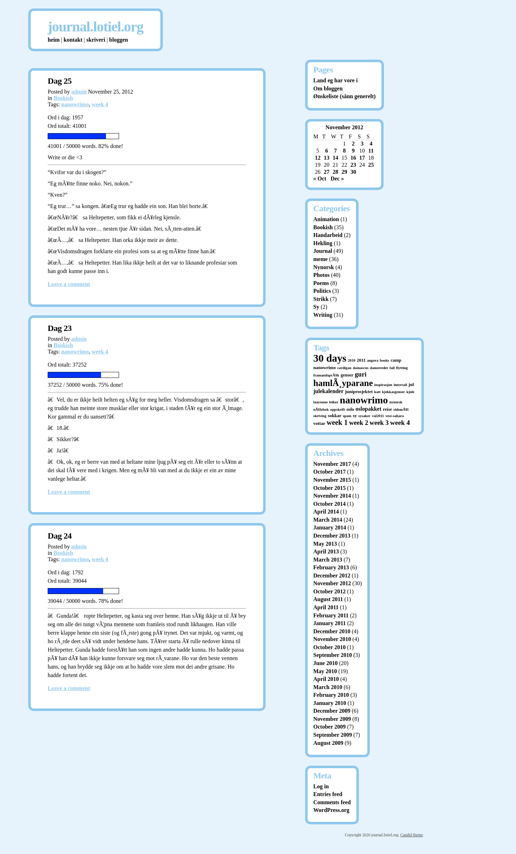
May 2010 (325, 671)
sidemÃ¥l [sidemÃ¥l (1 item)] (401, 409)
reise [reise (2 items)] (387, 409)
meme (320, 259)
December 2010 (331, 631)
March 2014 (327, 520)
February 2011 (331, 615)
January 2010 (329, 703)
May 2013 (325, 544)
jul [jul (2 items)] (411, 384)
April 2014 (326, 512)
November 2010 (332, 639)
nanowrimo (75, 104)
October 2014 (329, 504)
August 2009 (328, 743)
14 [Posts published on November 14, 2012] (335, 158)
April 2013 (326, 551)
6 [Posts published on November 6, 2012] (326, 151)
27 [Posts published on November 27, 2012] (327, 172)
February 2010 (331, 695)
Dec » (337, 179)
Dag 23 (60, 328)
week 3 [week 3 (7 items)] (379, 422)
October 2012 (329, 591)
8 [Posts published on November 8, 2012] (344, 151)
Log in (321, 786)
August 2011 (328, 599)
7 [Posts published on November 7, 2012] (335, 151)
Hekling (322, 243)
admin (79, 92)
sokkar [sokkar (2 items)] (334, 415)
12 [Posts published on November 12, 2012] (318, 158)
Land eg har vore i (335, 80)
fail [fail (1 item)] (392, 368)
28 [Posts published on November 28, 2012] (335, 172)
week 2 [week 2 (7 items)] (358, 422)
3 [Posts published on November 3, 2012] (362, 144)
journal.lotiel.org (95, 27)
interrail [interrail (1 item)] (400, 385)
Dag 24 (60, 535)
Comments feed (332, 802)
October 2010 (329, 647)
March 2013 (327, 560)
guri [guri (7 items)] (361, 374)
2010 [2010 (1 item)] (351, 360)
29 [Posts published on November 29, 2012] (344, 172)
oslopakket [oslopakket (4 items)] (368, 409)
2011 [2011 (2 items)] (361, 360)
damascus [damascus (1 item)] (360, 368)
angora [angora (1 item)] (372, 360)
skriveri (96, 40)
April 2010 (326, 679)
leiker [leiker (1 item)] (333, 402)
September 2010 (332, 655)
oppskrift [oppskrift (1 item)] (337, 409)
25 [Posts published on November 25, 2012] (371, 165)
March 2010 (327, 687)
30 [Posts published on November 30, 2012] (353, 172)
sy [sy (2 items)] (355, 415)
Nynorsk (323, 267)
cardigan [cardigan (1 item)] (344, 368)
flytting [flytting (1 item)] (402, 368)
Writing (322, 315)
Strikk (321, 299)
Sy (316, 307)
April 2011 (326, 607)
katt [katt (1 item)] (377, 392)
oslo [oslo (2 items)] (350, 409)
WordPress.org (331, 810)
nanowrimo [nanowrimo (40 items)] (364, 400)
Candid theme (411, 835)
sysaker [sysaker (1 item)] (364, 416)
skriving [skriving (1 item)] (319, 416)
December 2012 (331, 576)
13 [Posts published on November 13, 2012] (327, 158)
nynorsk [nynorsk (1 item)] (395, 402)
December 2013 (331, 536)
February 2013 (331, 567)
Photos (321, 275)
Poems (321, 283)
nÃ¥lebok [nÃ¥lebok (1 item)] (321, 409)
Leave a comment (69, 284)
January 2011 (329, 623)
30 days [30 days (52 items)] (329, 358)
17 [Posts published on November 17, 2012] (362, 158)
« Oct (319, 179)
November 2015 (332, 480)
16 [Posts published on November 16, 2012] (353, 158)
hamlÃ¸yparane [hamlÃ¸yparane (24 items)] (343, 383)
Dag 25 (60, 80)
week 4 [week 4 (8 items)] (400, 422)
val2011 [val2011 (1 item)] (378, 416)
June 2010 (325, 663)
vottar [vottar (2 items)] (319, 423)
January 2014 (329, 527)
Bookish (63, 98)
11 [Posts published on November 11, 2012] (371, 151)
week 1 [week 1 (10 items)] (337, 422)
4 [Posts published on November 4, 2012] (370, 144)
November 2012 (332, 583)
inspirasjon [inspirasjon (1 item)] (383, 385)
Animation (326, 219)
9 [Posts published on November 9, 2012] (353, 151)
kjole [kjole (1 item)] (411, 392)
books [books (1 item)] (384, 360)
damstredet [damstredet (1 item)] (379, 368)
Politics (322, 291)
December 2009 (331, 711)
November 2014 (332, 496)
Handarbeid (328, 235)
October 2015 (329, 488)
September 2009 (332, 735)
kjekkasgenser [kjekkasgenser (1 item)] (393, 392)
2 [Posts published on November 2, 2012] (353, 144)
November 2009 (332, 719)
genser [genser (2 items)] (346, 375)
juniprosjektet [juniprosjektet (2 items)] (359, 391)
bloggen (118, 40)
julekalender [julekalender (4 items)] (328, 391)
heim (54, 40)
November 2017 (332, 464)
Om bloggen (328, 88)
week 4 (100, 104)
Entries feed (327, 794)
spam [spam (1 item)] (347, 416)
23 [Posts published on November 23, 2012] (353, 165)
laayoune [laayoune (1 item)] (320, 402)
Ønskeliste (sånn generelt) (344, 96)
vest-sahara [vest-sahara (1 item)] (394, 416)
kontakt (73, 40)
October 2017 (329, 472)
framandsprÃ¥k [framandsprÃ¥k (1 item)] (326, 375)
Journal (322, 251)
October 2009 (329, 727)
